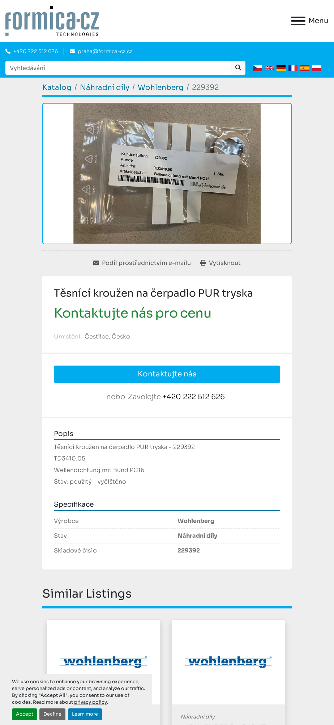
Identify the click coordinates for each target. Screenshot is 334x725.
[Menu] (298, 21)
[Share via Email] (142, 263)
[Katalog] (57, 87)
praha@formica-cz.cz (105, 51)
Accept (24, 714)
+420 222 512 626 (35, 51)
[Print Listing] (220, 263)
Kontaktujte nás (167, 374)
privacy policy (90, 702)
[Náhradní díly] (104, 87)
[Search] (118, 68)
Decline (52, 714)
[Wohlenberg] (161, 87)
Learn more (85, 714)
